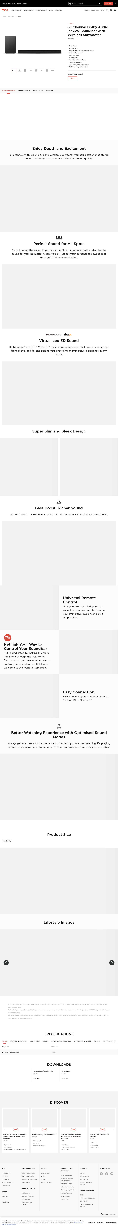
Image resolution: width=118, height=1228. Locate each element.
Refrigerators (26, 1193)
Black (72, 78)
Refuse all (100, 1223)
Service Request (66, 1193)
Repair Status (65, 1196)
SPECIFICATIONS (24, 91)
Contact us (84, 1179)
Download (36, 1078)
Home (4, 16)
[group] (33, 43)
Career (82, 1173)
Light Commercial (28, 1176)
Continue (108, 3)
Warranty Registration (68, 1190)
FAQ (81, 1195)
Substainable (84, 1176)
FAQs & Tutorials (66, 1175)
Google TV (5, 1179)
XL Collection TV (7, 1182)
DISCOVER (49, 91)
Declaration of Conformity (43, 1071)
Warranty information (87, 1198)
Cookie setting (111, 1223)
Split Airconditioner (28, 1173)
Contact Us (64, 1199)
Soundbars (5, 1196)
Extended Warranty (67, 1187)
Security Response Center (86, 1183)
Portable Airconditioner (30, 1179)
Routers (43, 1179)
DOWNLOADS (38, 91)
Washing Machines (28, 1196)
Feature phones (46, 1182)
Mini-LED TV (6, 1173)
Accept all (91, 1223)
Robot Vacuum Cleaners (27, 1203)
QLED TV (5, 1176)
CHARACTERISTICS (8, 91)
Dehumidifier (26, 1182)
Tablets (43, 1176)
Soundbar (11, 16)
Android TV (6, 1185)
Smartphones (45, 1173)
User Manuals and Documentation (67, 1179)
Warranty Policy (66, 1184)
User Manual (66, 1071)
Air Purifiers (26, 1199)
